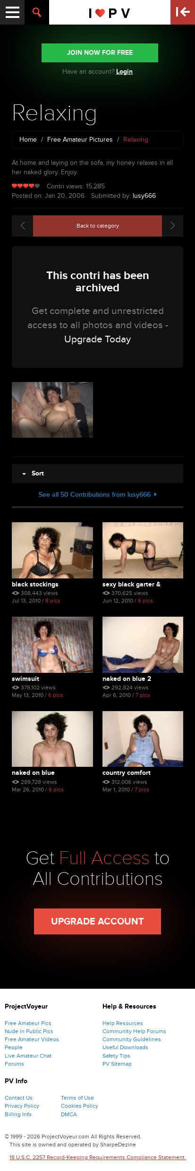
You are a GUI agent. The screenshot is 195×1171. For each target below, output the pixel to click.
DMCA (69, 1114)
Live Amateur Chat (28, 1055)
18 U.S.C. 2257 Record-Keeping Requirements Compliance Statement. (97, 1157)
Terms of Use (77, 1098)
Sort (33, 473)
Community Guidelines (131, 1039)
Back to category (97, 225)
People (14, 1047)
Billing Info (18, 1114)
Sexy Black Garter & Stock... (131, 584)
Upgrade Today (97, 339)
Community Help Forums (134, 1031)
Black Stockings (35, 584)
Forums (14, 1064)
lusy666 (144, 196)
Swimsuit (25, 678)
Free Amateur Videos (32, 1039)
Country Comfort (126, 772)
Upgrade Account (97, 921)
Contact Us (19, 1098)
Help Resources (122, 1023)
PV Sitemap (117, 1064)
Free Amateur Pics (28, 1023)
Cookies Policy (79, 1106)
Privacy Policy (22, 1106)
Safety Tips (116, 1055)
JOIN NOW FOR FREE (100, 53)
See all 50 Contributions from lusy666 (98, 495)
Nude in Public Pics (29, 1031)
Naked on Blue (33, 772)
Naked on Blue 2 (126, 678)
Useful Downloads (125, 1047)
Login (124, 72)
